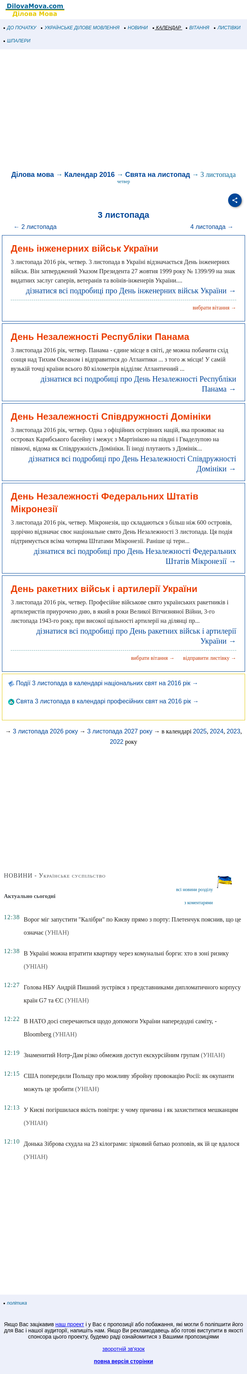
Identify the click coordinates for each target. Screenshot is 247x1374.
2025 (200, 731)
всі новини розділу (194, 889)
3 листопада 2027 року (119, 731)
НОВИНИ (136, 27)
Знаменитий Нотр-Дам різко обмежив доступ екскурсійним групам (111, 1055)
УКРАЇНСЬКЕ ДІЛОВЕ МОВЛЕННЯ (80, 27)
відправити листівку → (209, 658)
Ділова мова (32, 174)
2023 (233, 731)
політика (15, 1303)
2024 (216, 731)
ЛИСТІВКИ (227, 27)
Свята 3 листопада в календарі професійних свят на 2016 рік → (103, 701)
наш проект (69, 1324)
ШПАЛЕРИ (17, 41)
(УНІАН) (57, 932)
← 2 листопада (35, 227)
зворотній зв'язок (123, 1349)
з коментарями (198, 902)
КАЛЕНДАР (167, 27)
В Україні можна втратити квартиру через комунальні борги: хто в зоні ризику (126, 953)
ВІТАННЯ (197, 27)
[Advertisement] (123, 111)
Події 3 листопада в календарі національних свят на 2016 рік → (103, 683)
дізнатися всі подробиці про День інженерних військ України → (131, 290)
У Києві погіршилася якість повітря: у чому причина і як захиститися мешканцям (131, 1110)
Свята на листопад (157, 174)
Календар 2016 (89, 174)
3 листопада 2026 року (45, 731)
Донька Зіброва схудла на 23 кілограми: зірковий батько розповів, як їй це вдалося (131, 1143)
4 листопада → (212, 227)
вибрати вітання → (214, 308)
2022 (117, 741)
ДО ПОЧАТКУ (20, 27)
